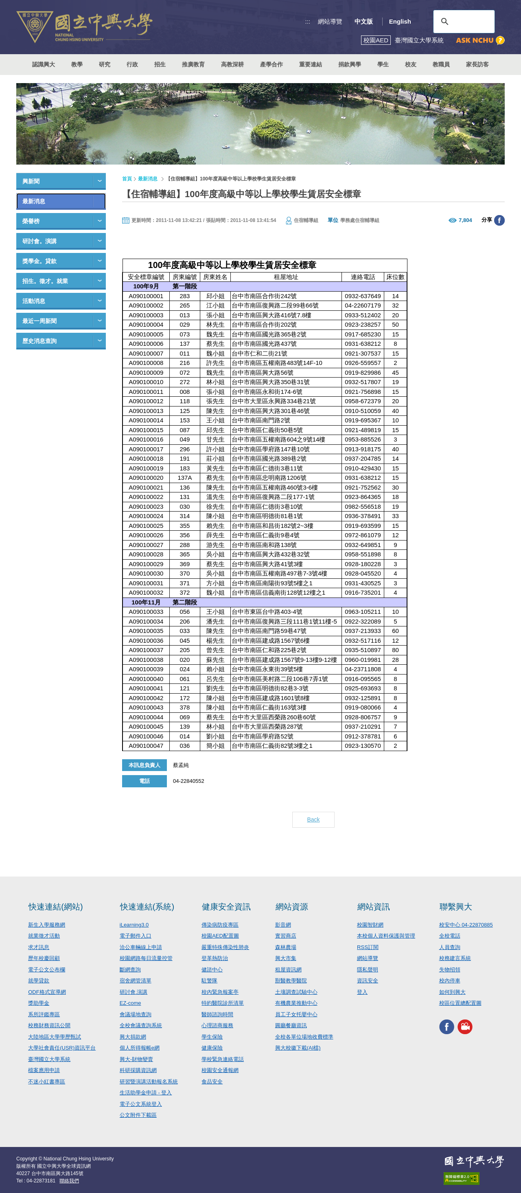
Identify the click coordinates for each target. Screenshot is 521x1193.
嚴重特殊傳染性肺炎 (225, 947)
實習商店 (285, 936)
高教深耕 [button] (232, 64)
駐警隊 (209, 981)
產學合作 (271, 64)
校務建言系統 (455, 958)
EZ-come (130, 1003)
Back (313, 819)
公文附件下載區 (138, 1115)
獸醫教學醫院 (291, 981)
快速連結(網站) (55, 906)
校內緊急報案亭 (220, 992)
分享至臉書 (499, 220)
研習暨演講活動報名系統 (149, 1082)
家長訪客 (477, 64)
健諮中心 (212, 970)
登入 (362, 992)
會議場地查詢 (135, 1014)
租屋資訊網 (288, 970)
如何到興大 (452, 992)
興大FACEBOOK (446, 1027)
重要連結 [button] (310, 64)
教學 (77, 64)
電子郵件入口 (135, 936)
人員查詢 (449, 947)
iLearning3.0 (134, 925)
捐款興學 (349, 64)
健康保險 (212, 1048)
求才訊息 (38, 947)
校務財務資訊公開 (49, 1025)
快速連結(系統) (147, 906)
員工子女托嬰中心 (296, 1014)
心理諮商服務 (217, 1025)
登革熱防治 (214, 958)
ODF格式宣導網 (47, 992)
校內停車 (449, 981)
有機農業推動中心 (296, 1003)
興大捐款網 (133, 1037)
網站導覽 (330, 21)
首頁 (127, 179)
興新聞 (30, 181)
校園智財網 (370, 925)
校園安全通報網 (220, 1070)
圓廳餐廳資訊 (291, 1025)
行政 (132, 64)
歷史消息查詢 (39, 341)
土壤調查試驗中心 (296, 992)
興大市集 (285, 958)
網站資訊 (373, 906)
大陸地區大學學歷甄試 (54, 1037)
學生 (383, 64)
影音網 (283, 925)
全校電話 (449, 936)
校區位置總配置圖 (460, 1003)
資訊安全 (367, 981)
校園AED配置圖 (220, 936)
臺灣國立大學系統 (49, 1059)
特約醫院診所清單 (222, 1003)
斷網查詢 (130, 970)
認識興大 (43, 64)
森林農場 (285, 947)
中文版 (364, 21)
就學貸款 (38, 981)
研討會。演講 (39, 241)
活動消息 (33, 301)
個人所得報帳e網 (140, 1048)
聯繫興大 (456, 906)
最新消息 (33, 201)
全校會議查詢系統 (141, 1025)
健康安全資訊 (226, 906)
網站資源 (292, 906)
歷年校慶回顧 (44, 958)
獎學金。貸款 (39, 261)
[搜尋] (462, 21)
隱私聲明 (367, 970)
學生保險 (212, 1037)
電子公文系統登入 (141, 1104)
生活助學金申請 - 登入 (146, 1093)
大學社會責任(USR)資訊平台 (62, 1048)
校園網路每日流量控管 (146, 958)
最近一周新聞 (39, 321)
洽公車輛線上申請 (141, 947)
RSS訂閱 (368, 947)
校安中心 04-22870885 (466, 925)
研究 (104, 64)
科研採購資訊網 (138, 1070)
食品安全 (212, 1082)
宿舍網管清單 (135, 981)
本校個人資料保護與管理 (386, 936)
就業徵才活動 (44, 936)
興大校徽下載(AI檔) (298, 1048)
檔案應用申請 (44, 1070)
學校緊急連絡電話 (222, 1059)
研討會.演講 (134, 992)
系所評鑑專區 (44, 1014)
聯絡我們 (69, 1181)
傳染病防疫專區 (220, 925)
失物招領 (449, 970)
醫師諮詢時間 (217, 1014)
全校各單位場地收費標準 (304, 1037)
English (400, 21)
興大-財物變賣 (136, 1059)
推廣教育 (193, 64)
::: (308, 21)
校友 (410, 64)
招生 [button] (160, 64)
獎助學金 (38, 1003)
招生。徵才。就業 (45, 281)
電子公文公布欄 (46, 970)
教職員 (441, 64)
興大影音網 (465, 1027)
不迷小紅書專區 (46, 1082)
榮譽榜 (30, 221)
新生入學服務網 (46, 925)
